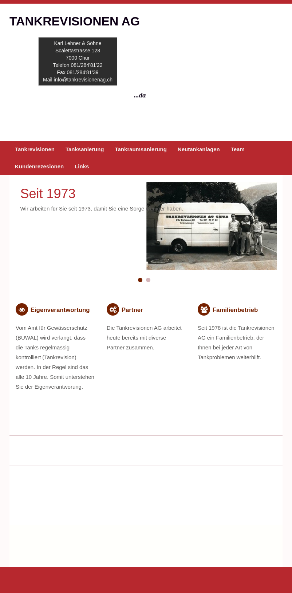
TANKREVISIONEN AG (74, 21)
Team (238, 149)
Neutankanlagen (199, 149)
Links (82, 166)
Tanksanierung (85, 149)
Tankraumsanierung (141, 149)
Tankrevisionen (35, 149)
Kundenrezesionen (39, 166)
